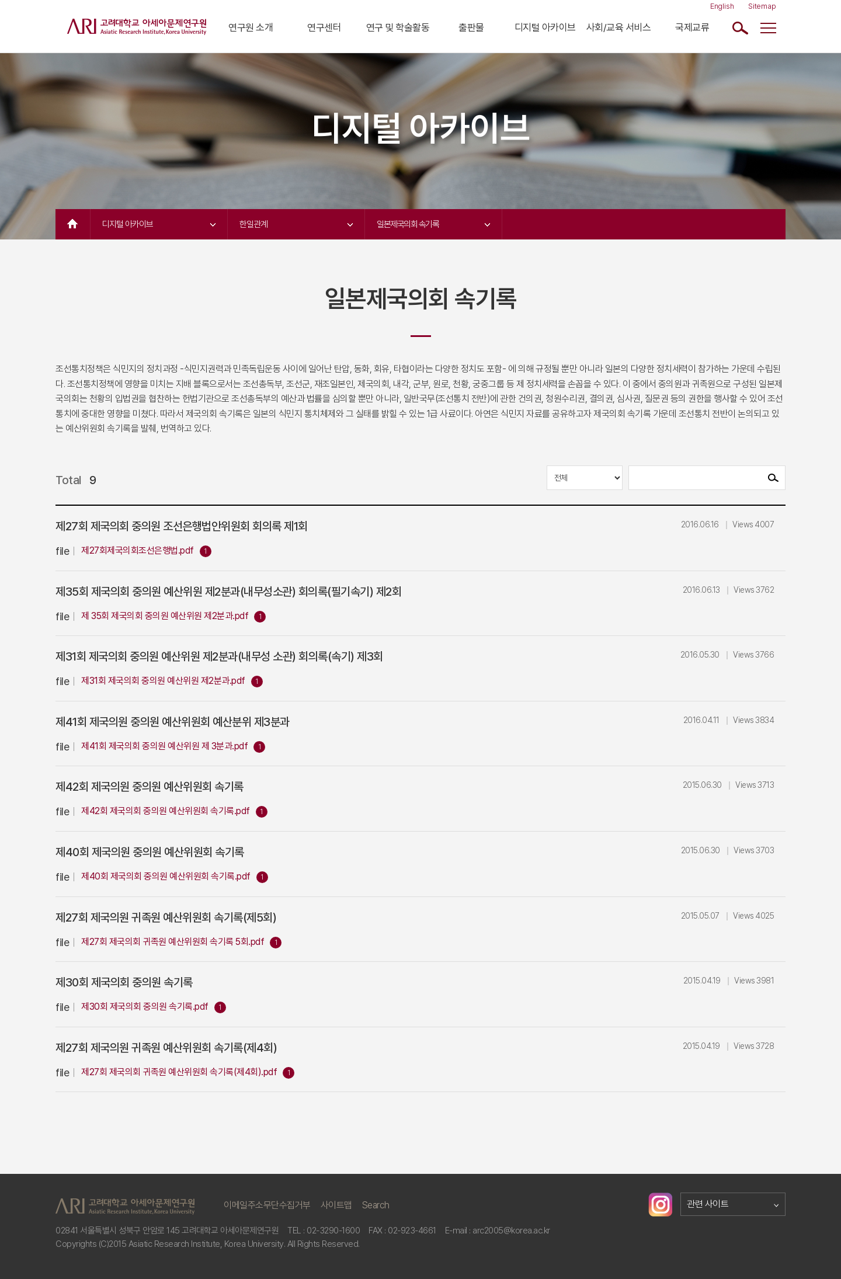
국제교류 (692, 27)
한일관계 (296, 224)
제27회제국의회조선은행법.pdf (137, 550)
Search (376, 1205)
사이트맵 (336, 1205)
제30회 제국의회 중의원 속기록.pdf (144, 1006)
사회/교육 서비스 (618, 27)
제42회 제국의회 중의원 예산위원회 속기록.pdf (165, 810)
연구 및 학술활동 (398, 27)
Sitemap (762, 6)
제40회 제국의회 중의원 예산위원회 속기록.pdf (166, 876)
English (722, 6)
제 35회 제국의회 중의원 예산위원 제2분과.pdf (164, 615)
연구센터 (324, 27)
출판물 (471, 27)
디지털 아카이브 (545, 27)
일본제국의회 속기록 (433, 224)
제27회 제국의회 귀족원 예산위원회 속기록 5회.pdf (172, 941)
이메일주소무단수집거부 (267, 1205)
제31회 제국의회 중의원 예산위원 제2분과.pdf (163, 680)
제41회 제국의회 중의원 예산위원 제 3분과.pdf (164, 746)
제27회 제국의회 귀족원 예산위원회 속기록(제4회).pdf (179, 1072)
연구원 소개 (250, 27)
